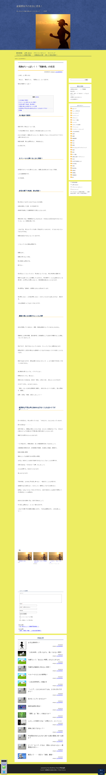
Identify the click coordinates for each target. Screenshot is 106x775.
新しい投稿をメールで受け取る (26, 621)
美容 (73, 165)
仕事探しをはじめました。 (76, 97)
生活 (73, 159)
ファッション (75, 127)
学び (73, 143)
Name (21, 605)
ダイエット (75, 117)
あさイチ (74, 108)
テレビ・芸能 (75, 120)
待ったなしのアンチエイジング (79, 147)
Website (21, 612)
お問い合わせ (28, 53)
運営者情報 (19, 53)
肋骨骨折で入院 (22, 561)
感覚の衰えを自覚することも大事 (28, 106)
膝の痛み (74, 168)
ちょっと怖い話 (76, 110)
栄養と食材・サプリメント (78, 156)
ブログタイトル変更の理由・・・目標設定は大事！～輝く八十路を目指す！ (37, 55)
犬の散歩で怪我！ (24, 100)
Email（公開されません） (25, 608)
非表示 (37, 97)
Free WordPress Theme (56, 769)
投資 (73, 149)
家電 (73, 145)
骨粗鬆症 (74, 175)
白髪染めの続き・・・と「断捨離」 (78, 89)
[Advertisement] (40, 537)
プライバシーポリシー (40, 53)
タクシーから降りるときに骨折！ (28, 102)
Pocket (4, 764)
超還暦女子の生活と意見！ (30, 6)
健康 (73, 136)
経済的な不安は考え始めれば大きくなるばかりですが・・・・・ (36, 108)
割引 (73, 140)
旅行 (73, 152)
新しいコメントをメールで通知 (26, 618)
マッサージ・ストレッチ (78, 129)
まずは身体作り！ (74, 99)
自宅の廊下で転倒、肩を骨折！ (27, 104)
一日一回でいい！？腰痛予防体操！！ (29, 628)
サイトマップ (51, 53)
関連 (20, 110)
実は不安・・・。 (74, 91)
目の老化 (74, 163)
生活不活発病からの (77, 161)
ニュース (74, 122)
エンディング (75, 115)
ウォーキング (75, 113)
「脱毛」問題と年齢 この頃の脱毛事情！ (30, 632)
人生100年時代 (58, 72)
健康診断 (74, 138)
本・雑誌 (74, 154)
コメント (21, 593)
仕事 (73, 133)
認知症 (74, 170)
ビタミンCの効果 (76, 124)
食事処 (74, 172)
